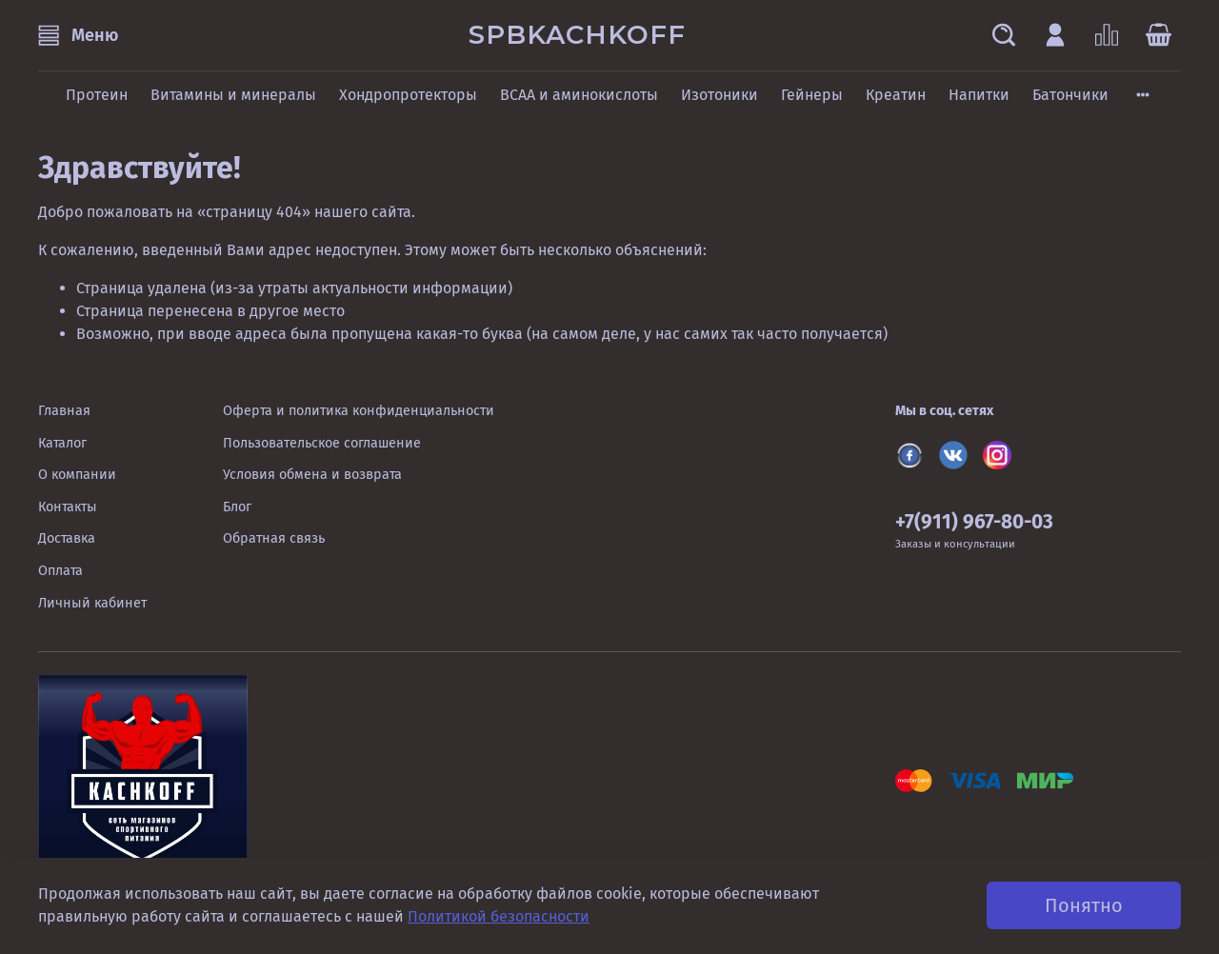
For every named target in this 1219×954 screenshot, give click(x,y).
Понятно (1084, 905)
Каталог (62, 443)
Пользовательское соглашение (322, 443)
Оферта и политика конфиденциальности (358, 411)
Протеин (97, 95)
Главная (64, 411)
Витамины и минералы (233, 95)
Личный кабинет (92, 603)
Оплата (60, 571)
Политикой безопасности (499, 916)
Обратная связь (274, 538)
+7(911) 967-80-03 (974, 522)
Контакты (67, 507)
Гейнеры (812, 95)
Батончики (1070, 95)
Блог (237, 507)
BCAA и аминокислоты (579, 95)
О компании (77, 475)
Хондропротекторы (408, 95)
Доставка (66, 538)
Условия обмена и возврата (312, 475)
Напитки (979, 95)
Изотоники (719, 95)
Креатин (896, 95)
